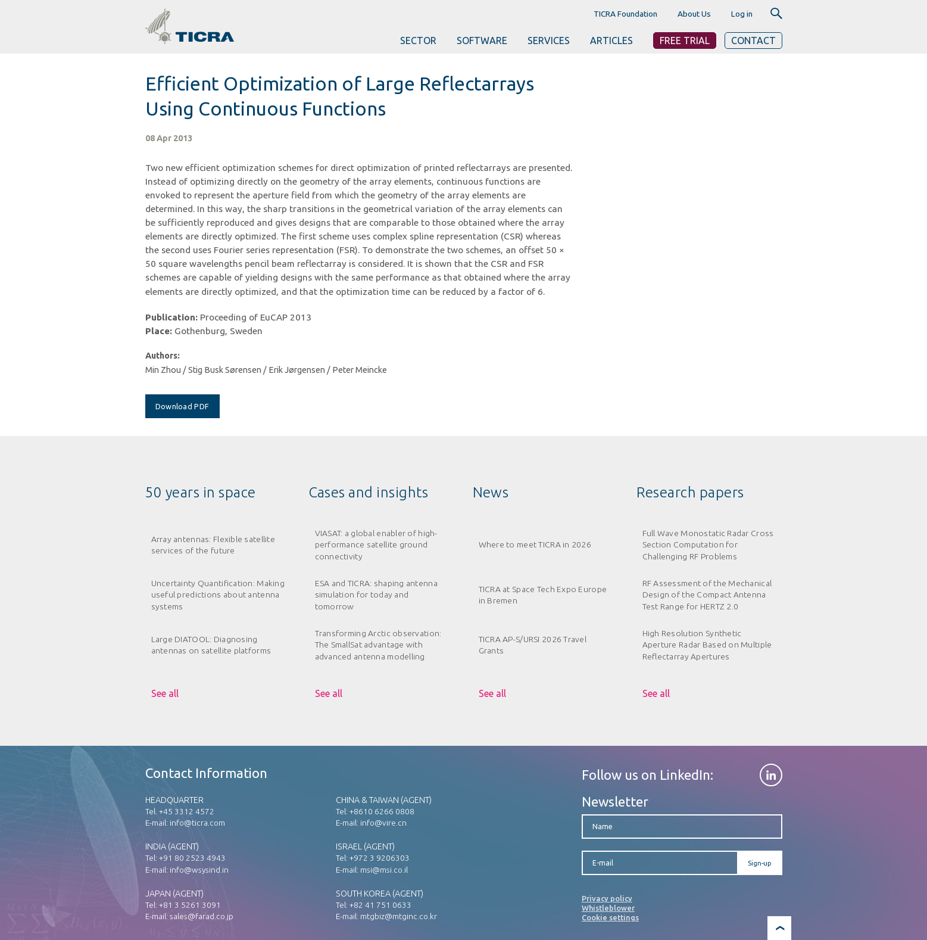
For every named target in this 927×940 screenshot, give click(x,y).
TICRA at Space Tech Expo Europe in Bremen (543, 594)
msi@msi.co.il (384, 869)
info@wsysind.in (199, 869)
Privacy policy (607, 898)
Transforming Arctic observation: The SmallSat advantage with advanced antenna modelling (378, 644)
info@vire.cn (383, 822)
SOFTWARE (482, 40)
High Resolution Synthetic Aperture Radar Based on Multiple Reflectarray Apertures (707, 644)
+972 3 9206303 (379, 858)
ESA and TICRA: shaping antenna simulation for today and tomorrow (376, 594)
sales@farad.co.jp (201, 916)
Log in (742, 13)
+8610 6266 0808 (381, 811)
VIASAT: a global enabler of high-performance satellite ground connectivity (376, 544)
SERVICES (549, 40)
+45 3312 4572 (186, 811)
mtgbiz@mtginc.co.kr (398, 916)
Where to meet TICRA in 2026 (535, 544)
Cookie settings (610, 917)
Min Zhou (163, 370)
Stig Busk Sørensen (224, 370)
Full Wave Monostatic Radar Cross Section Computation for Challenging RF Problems (708, 544)
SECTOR (418, 40)
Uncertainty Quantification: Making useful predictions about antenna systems (218, 594)
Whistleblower (608, 908)
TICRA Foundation (625, 13)
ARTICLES (611, 40)
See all (165, 693)
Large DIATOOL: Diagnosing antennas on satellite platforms (211, 644)
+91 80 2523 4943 (192, 858)
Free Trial (685, 40)
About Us (694, 13)
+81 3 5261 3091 (190, 905)
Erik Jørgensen (297, 370)
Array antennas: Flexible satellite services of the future (213, 544)
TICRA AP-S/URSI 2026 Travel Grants (533, 644)
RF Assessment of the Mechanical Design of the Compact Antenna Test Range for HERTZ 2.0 (707, 594)
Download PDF (182, 406)
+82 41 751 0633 (380, 905)
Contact (753, 40)
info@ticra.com (197, 822)
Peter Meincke (359, 370)
